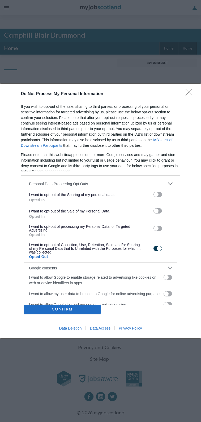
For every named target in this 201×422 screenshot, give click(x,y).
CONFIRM (62, 309)
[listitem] (100, 183)
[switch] (157, 194)
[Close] (191, 94)
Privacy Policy (130, 328)
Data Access (100, 328)
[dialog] (100, 211)
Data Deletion (70, 328)
